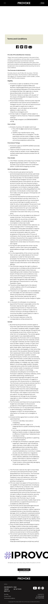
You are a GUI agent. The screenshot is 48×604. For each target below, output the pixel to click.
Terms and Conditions (9, 598)
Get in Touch (17, 589)
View (24, 569)
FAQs (15, 587)
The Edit (6, 589)
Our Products (8, 587)
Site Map (6, 594)
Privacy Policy (7, 596)
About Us (7, 591)
